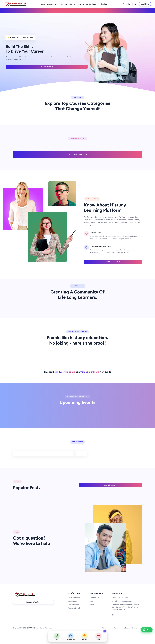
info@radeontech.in (125, 601)
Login (126, 4)
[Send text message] (70, 636)
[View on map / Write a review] (84, 636)
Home (43, 4)
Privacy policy (107, 628)
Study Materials (74, 598)
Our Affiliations (73, 605)
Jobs (92, 605)
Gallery (81, 4)
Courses (50, 4)
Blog (91, 601)
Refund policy (137, 628)
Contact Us (94, 598)
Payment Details (74, 608)
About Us (58, 4)
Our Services (91, 4)
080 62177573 (123, 598)
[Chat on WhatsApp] (147, 629)
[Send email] (98, 636)
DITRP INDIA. (32, 628)
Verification (102, 4)
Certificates (72, 601)
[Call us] (56, 636)
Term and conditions (122, 628)
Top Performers (70, 4)
